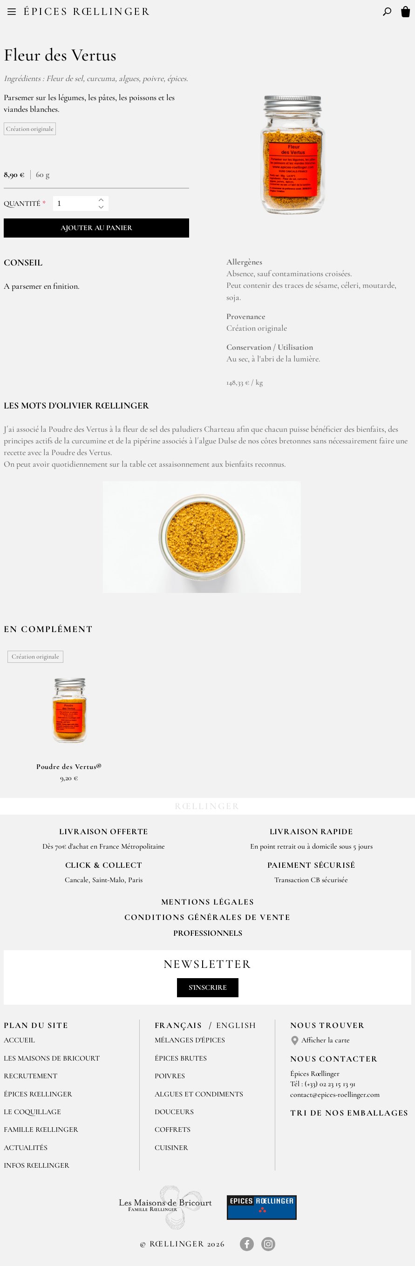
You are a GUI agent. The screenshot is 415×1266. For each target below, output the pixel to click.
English (236, 1025)
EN (216, 13)
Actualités (26, 1147)
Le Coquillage (32, 1111)
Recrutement (30, 1076)
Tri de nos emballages (349, 1113)
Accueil (19, 1040)
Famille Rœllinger (41, 1129)
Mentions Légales (207, 902)
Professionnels (207, 933)
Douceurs (174, 1111)
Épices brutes (181, 1058)
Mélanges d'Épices (190, 1040)
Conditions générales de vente (207, 917)
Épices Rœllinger (87, 11)
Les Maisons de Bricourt (52, 1058)
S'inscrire (208, 987)
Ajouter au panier (96, 227)
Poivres (170, 1076)
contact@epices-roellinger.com (335, 1094)
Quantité (22, 203)
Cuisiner (171, 1147)
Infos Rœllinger (36, 1165)
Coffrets (172, 1129)
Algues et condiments (199, 1094)
